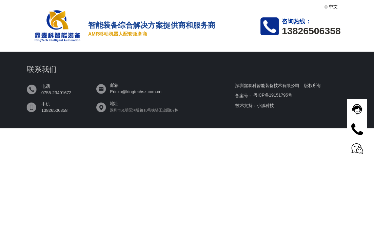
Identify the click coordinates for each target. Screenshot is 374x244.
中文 (331, 6)
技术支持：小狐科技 (254, 105)
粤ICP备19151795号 (272, 95)
